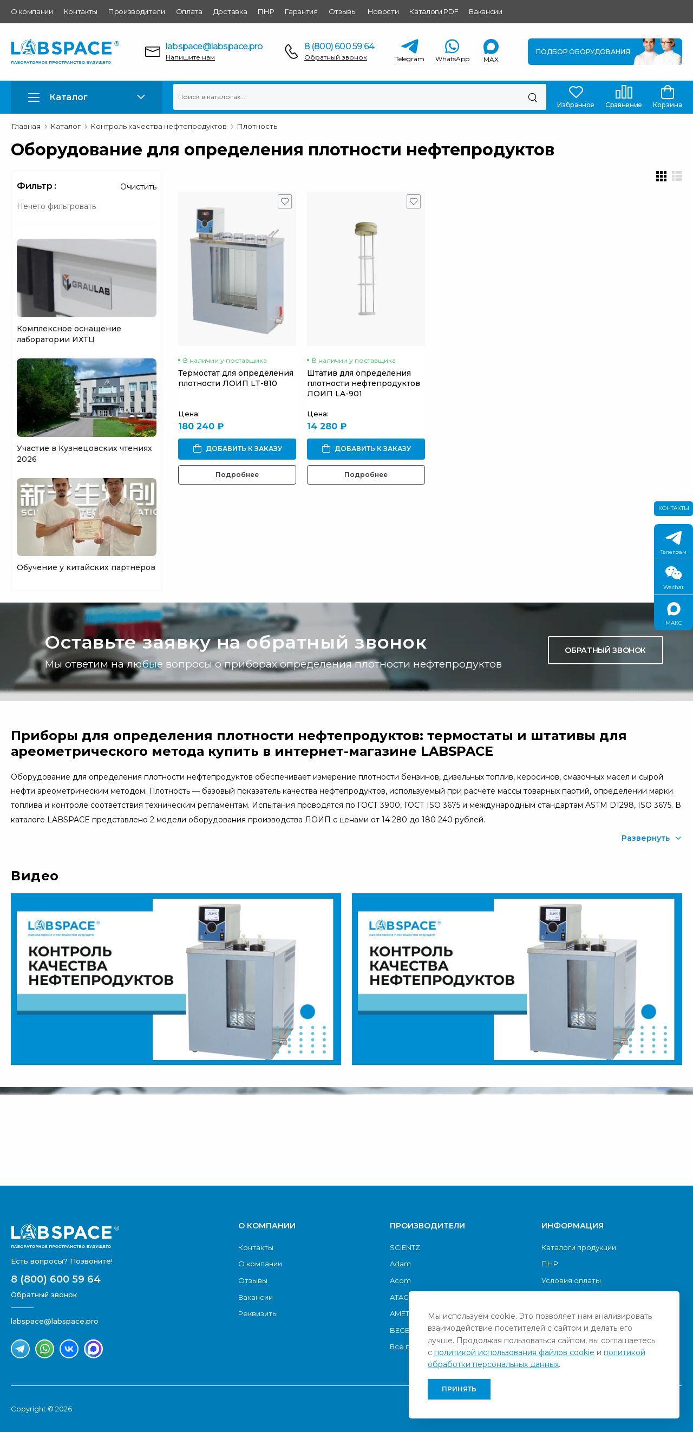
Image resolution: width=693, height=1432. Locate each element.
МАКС (673, 614)
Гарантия (301, 11)
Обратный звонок (335, 57)
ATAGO (402, 1297)
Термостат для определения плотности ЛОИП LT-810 (235, 378)
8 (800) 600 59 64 (339, 46)
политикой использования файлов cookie (514, 1352)
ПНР (266, 11)
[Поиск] (532, 97)
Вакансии (485, 11)
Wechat (673, 578)
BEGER (402, 1330)
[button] (86, 97)
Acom (400, 1280)
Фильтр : (36, 186)
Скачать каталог (603, 1135)
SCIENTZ (405, 1247)
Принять (459, 1389)
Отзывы (343, 11)
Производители (136, 11)
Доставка (230, 11)
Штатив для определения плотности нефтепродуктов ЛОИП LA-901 (363, 383)
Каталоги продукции (578, 1247)
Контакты (80, 11)
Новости (383, 11)
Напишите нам (190, 57)
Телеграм (674, 543)
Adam (400, 1263)
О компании (32, 11)
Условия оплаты (571, 1280)
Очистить (138, 187)
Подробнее (237, 474)
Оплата (189, 11)
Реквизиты (258, 1313)
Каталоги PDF (433, 11)
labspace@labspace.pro (214, 46)
